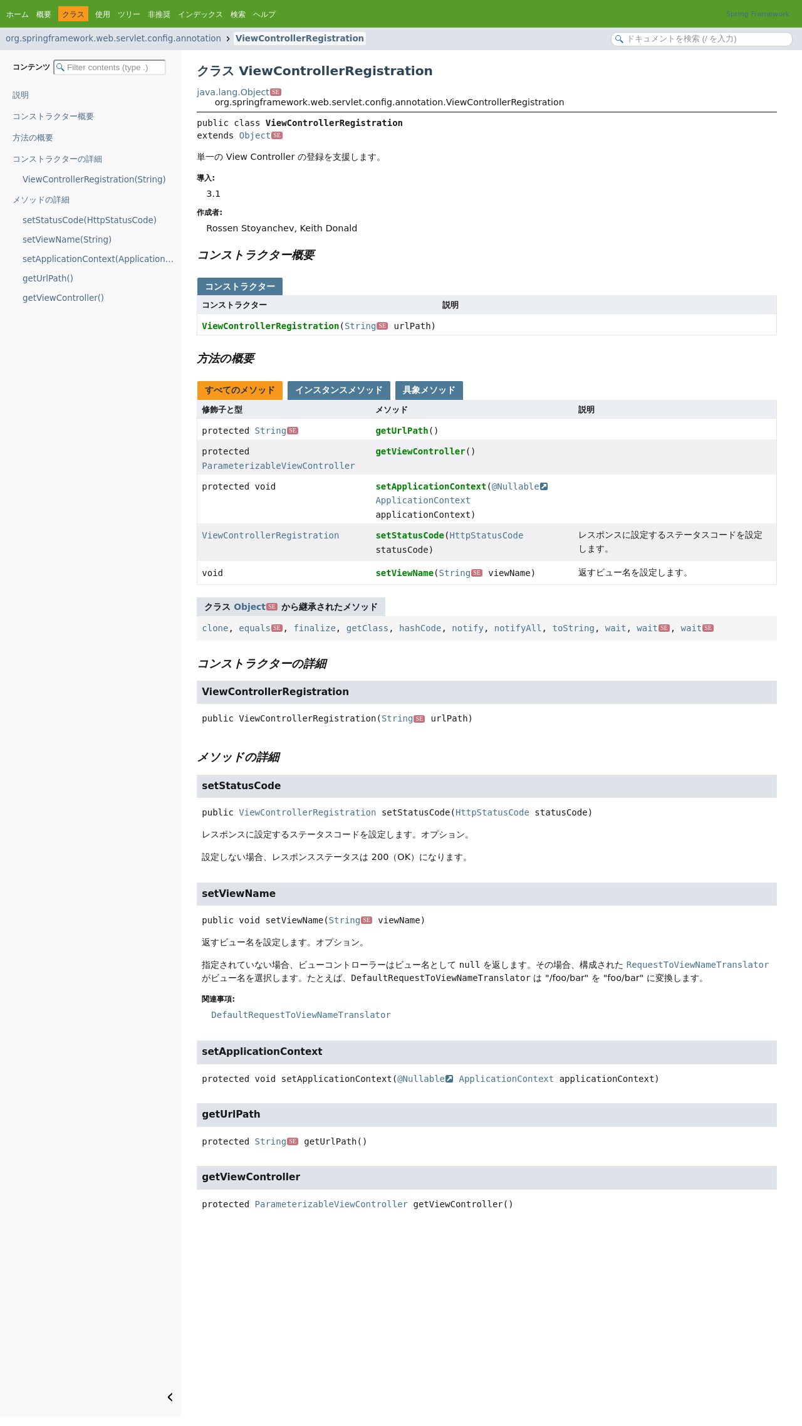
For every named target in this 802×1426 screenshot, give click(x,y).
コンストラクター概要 (53, 116)
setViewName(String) (67, 239)
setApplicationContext (430, 486)
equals (260, 628)
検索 (238, 14)
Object (261, 135)
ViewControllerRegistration (300, 38)
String (366, 326)
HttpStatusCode (486, 535)
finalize (314, 628)
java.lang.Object (239, 92)
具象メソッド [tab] (429, 390)
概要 (43, 14)
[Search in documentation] (702, 39)
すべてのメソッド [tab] (240, 390)
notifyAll (518, 628)
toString (573, 628)
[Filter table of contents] (109, 67)
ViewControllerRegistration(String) (94, 179)
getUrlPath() (48, 278)
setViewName (404, 573)
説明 (21, 95)
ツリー (129, 14)
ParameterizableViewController (278, 466)
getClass (367, 628)
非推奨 (159, 14)
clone (215, 628)
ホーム (17, 14)
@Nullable (520, 486)
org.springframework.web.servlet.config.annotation (113, 38)
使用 (102, 14)
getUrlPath (401, 431)
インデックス (200, 14)
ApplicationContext (423, 500)
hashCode (420, 628)
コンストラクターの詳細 (57, 159)
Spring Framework (757, 14)
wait (616, 628)
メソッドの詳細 (41, 199)
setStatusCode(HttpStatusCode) (90, 220)
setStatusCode (409, 535)
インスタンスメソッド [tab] (339, 390)
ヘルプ (264, 14)
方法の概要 (33, 137)
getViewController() (63, 298)
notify (468, 628)
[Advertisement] (487, 1322)
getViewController (420, 451)
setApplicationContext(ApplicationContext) (102, 259)
